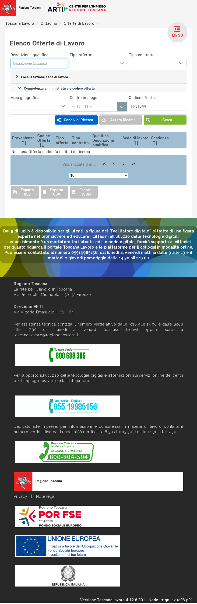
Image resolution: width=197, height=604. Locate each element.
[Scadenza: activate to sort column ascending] (160, 140)
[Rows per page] (98, 175)
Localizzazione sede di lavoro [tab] (41, 76)
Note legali (46, 496)
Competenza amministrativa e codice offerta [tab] (56, 88)
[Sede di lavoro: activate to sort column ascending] (135, 140)
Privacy (20, 496)
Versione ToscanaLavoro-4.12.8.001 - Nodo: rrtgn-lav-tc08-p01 (136, 600)
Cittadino (49, 23)
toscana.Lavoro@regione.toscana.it (46, 335)
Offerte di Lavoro (80, 23)
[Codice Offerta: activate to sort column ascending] (45, 140)
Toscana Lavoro (20, 23)
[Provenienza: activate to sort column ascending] (23, 140)
